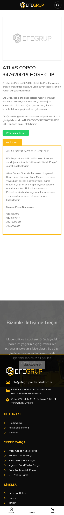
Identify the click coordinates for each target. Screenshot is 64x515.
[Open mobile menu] (4, 5)
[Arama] (58, 5)
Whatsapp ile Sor (15, 132)
